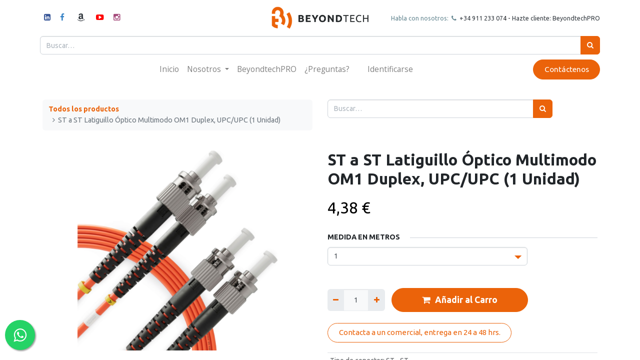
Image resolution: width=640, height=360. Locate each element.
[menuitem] (169, 69)
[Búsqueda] (588, 45)
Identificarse (390, 69)
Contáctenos (564, 69)
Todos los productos (83, 109)
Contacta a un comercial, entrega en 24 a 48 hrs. (419, 332)
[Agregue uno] (376, 299)
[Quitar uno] (336, 299)
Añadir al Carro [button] (460, 300)
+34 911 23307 (478, 18)
